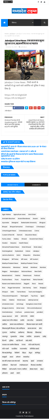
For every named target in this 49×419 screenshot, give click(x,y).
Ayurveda (5, 223)
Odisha (17, 276)
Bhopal (4, 227)
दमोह (44, 337)
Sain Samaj (27, 288)
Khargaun (5, 259)
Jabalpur (12, 34)
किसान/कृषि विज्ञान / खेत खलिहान (13, 329)
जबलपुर (5, 337)
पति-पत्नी (5, 349)
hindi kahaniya (7, 312)
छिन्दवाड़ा (38, 333)
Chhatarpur (40, 227)
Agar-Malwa (6, 215)
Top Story (34, 296)
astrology (19, 304)
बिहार (24, 353)
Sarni (35, 288)
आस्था (32, 316)
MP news (24, 259)
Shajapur (43, 288)
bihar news (20, 308)
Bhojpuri (42, 223)
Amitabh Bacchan (8, 219)
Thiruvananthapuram (10, 296)
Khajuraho (26, 255)
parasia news (29, 312)
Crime (37, 231)
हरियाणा (5, 373)
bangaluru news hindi (33, 304)
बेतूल (30, 353)
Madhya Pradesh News (10, 263)
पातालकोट (23, 349)
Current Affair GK (8, 235)
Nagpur (4, 272)
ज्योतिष (29, 337)
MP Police (15, 259)
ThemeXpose (28, 416)
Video (4, 300)
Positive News (7, 280)
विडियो (4, 369)
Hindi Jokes (38, 247)
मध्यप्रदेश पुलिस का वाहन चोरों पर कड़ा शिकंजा (18, 162)
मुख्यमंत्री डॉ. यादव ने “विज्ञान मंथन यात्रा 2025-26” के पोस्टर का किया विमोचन (23, 148)
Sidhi (12, 292)
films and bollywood (34, 308)
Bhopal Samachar (16, 227)
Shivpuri (5, 292)
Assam (35, 219)
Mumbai (43, 268)
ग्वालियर (12, 333)
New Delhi (38, 272)
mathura (18, 312)
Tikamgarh (24, 296)
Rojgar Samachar (14, 288)
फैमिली (17, 353)
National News (27, 272)
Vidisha (11, 300)
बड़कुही (4, 357)
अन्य (16, 316)
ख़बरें (12, 373)
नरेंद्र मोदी (29, 341)
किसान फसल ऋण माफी (34, 325)
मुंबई (32, 361)
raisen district (7, 316)
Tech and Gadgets (35, 292)
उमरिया (4, 325)
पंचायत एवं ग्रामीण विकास (10, 345)
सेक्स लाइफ (33, 369)
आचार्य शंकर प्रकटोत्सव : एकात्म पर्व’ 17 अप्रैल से (18, 151)
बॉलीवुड (37, 353)
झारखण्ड (37, 337)
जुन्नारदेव (13, 337)
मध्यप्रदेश (26, 357)
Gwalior (4, 243)
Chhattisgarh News (9, 231)
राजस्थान (40, 361)
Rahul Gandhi (38, 280)
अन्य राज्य (24, 316)
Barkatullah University (29, 223)
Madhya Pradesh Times (29, 263)
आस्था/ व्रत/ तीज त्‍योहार (10, 320)
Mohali (25, 268)
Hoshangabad (7, 251)
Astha (43, 219)
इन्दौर (22, 320)
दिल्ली (4, 341)
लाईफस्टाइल (23, 365)
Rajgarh (26, 284)
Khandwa (36, 255)
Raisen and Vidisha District (11, 284)
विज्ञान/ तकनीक (36, 365)
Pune (16, 280)
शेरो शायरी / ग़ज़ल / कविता (18, 369)
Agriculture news (19, 215)
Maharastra (6, 268)
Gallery (16, 239)
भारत (11, 357)
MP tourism (34, 259)
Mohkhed (34, 268)
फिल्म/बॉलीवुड (7, 353)
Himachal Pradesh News (10, 247)
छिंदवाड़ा (29, 333)
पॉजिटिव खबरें (34, 349)
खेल (40, 329)
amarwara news (8, 304)
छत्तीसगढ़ (21, 333)
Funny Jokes (6, 239)
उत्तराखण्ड (39, 320)
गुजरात (4, 333)
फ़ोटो (18, 373)
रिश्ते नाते (14, 365)
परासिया (14, 349)
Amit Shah (32, 215)
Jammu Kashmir (8, 255)
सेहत (41, 369)
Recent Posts (12, 185)
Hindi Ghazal (26, 247)
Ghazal (24, 239)
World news (21, 300)
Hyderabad (19, 251)
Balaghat (15, 223)
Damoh (19, 235)
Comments (36, 185)
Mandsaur (16, 268)
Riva (3, 288)
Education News (31, 235)
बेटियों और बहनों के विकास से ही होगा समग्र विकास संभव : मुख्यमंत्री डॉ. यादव (22, 155)
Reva (34, 284)
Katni (18, 255)
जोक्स (22, 337)
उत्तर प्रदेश (30, 320)
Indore (28, 251)
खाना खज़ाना (32, 329)
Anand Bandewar (24, 219)
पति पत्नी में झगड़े (34, 345)
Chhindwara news (25, 231)
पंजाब (23, 345)
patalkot (40, 312)
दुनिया (11, 341)
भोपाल (18, 357)
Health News (23, 243)
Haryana (13, 243)
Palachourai (27, 276)
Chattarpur (29, 227)
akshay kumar (33, 300)
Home (7, 34)
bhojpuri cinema (8, 308)
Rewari (41, 284)
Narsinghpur (14, 272)
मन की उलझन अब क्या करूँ (11, 361)
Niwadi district (7, 276)
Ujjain (42, 296)
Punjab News (25, 280)
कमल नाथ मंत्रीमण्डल (17, 325)
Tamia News (21, 292)
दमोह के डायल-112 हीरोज (10, 159)
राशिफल (5, 365)
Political (37, 276)
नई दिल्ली (19, 341)
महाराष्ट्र (25, 361)
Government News (36, 239)
